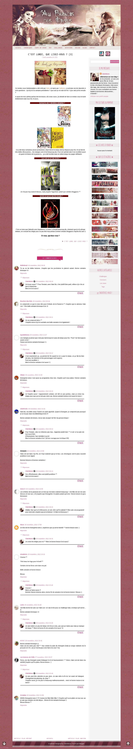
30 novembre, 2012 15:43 (44, 623)
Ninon (22, 525)
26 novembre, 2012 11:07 (38, 335)
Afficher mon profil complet (99, 96)
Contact (92, 48)
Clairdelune (29, 281)
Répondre (23, 273)
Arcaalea (23, 695)
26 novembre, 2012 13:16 (36, 409)
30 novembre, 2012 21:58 (35, 695)
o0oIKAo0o (24, 409)
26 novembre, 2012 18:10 (44, 281)
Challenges (58, 48)
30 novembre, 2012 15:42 (44, 585)
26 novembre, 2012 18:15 (44, 507)
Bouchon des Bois (26, 301)
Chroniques (28, 48)
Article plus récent (23, 738)
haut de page (128, 744)
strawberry (23, 554)
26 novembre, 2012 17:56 (33, 525)
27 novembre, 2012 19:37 (43, 657)
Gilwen (22, 375)
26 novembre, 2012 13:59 (35, 451)
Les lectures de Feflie (27, 657)
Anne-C (22, 489)
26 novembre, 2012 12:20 (33, 375)
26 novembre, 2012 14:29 (34, 489)
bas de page (4, 744)
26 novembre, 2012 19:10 (36, 554)
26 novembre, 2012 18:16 (44, 539)
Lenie (22, 605)
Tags (103, 287)
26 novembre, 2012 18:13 (44, 391)
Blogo (85, 48)
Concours (103, 280)
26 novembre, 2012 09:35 (36, 265)
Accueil (18, 48)
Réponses (25, 277)
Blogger (81, 744)
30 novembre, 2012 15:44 (44, 673)
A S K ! (22, 640)
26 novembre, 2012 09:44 (41, 301)
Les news (103, 283)
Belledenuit (23, 265)
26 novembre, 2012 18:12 (44, 353)
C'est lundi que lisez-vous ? (75, 241)
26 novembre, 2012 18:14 (44, 429)
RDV (50, 48)
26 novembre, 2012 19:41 (33, 640)
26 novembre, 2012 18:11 (44, 317)
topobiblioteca (24, 335)
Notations (68, 48)
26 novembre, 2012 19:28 (32, 605)
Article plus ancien (77, 738)
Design (77, 48)
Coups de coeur (40, 48)
